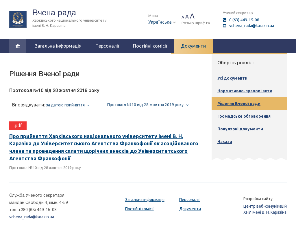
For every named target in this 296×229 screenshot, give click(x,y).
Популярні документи (240, 129)
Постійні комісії (150, 45)
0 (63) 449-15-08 (244, 20)
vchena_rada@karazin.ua (251, 25)
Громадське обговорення (244, 116)
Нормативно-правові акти (244, 91)
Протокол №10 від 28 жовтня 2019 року (45, 168)
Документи (193, 45)
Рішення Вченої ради (238, 103)
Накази (224, 141)
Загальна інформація (58, 45)
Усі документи (232, 78)
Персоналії (107, 45)
